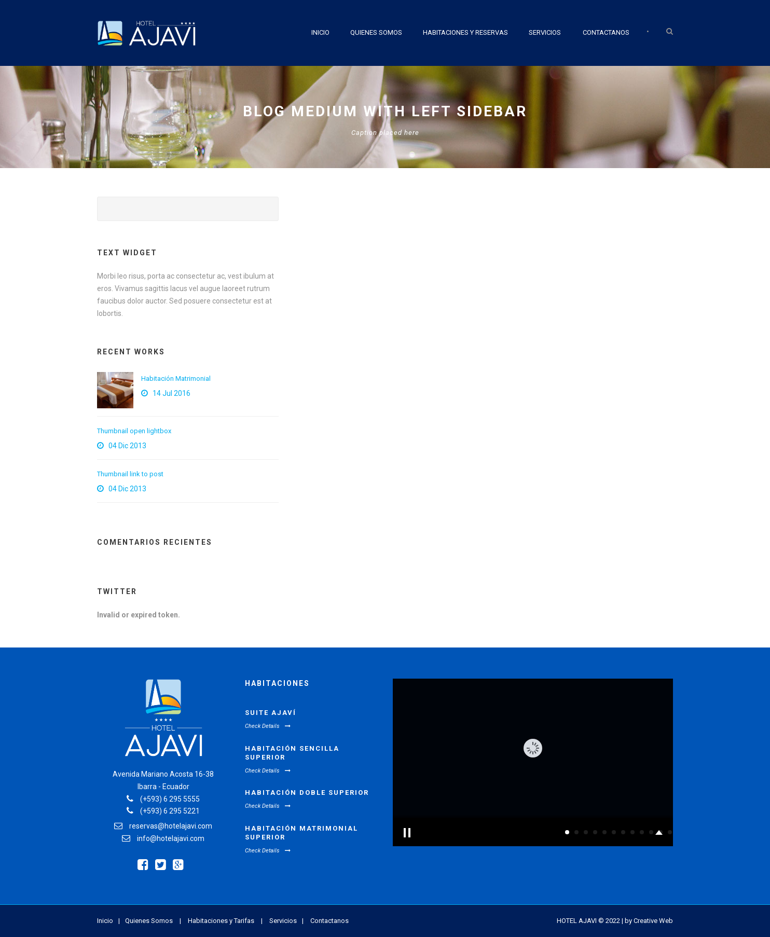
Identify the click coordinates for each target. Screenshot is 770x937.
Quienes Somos (376, 32)
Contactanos (606, 32)
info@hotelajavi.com (170, 838)
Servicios (545, 32)
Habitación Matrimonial (176, 378)
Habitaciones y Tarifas (221, 921)
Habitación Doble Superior (307, 792)
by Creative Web (649, 921)
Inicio (320, 32)
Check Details (268, 726)
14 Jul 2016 (171, 393)
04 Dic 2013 (127, 446)
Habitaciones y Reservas (465, 32)
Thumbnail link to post (130, 474)
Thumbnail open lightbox (134, 431)
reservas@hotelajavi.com (170, 826)
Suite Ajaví (270, 712)
